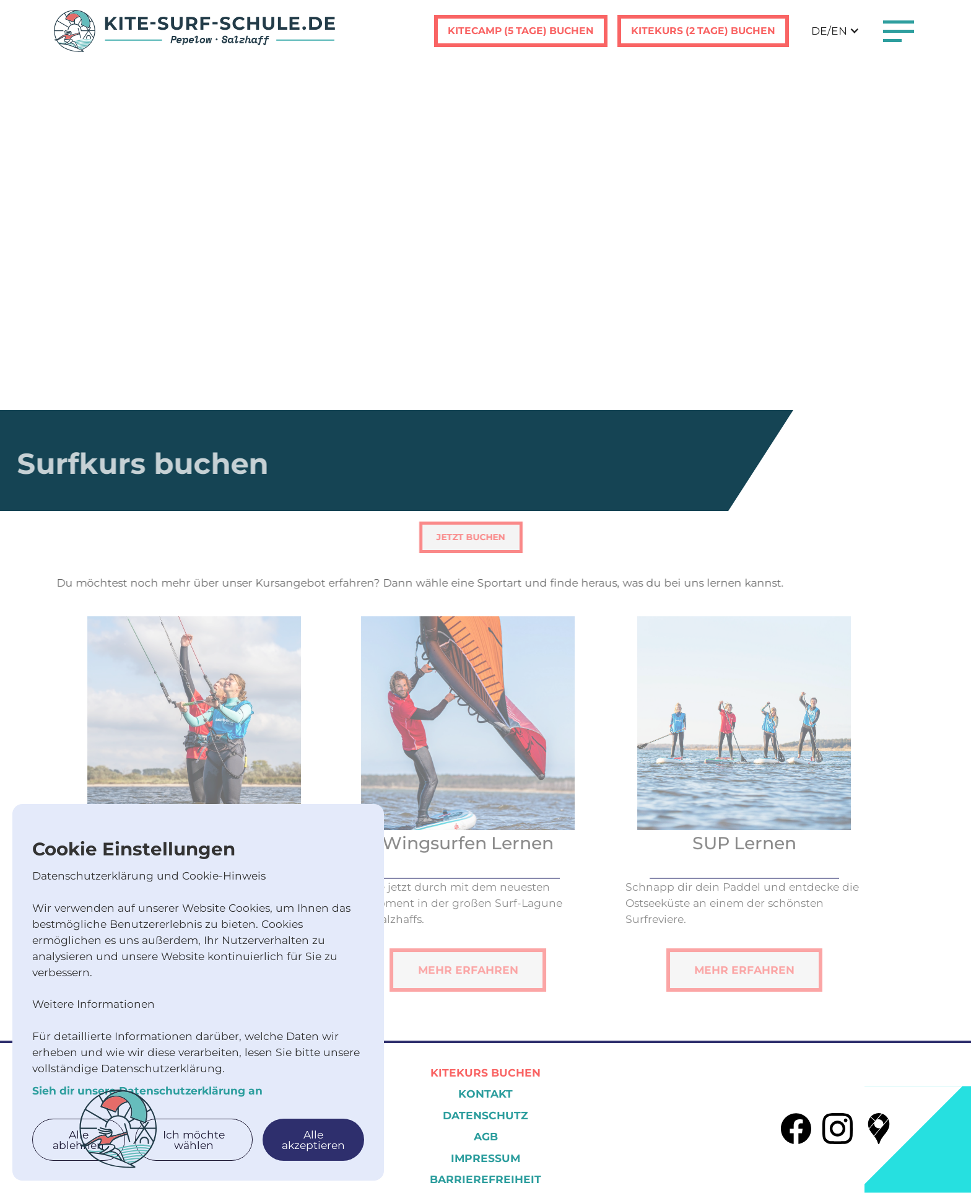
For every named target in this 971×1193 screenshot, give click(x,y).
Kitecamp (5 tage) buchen (521, 31)
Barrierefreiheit (485, 1179)
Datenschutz (485, 1115)
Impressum (485, 1158)
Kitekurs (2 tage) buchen (703, 31)
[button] (835, 31)
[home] (194, 31)
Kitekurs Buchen (485, 1072)
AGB (486, 1136)
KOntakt (485, 1093)
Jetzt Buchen (453, 537)
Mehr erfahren (451, 987)
